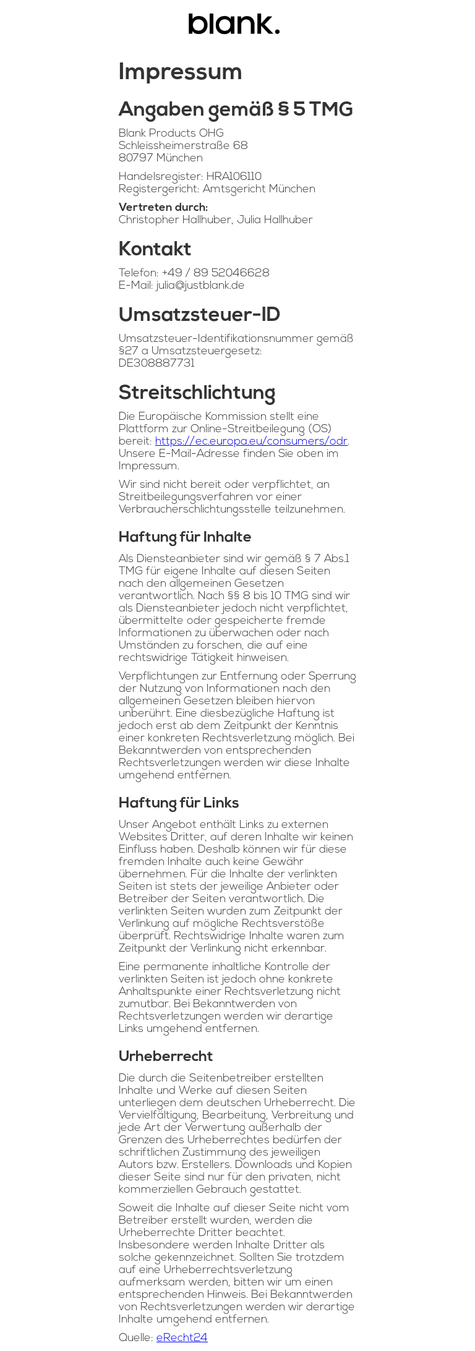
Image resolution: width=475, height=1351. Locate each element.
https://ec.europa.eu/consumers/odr (251, 442)
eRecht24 (182, 1338)
